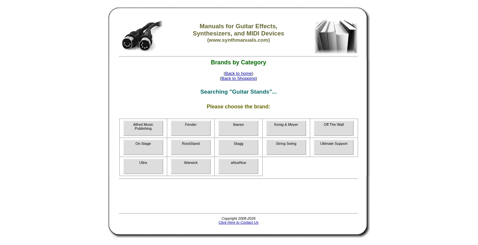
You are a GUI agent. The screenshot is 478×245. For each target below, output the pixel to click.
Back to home (238, 73)
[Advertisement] (238, 196)
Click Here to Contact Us (239, 222)
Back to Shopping (238, 78)
